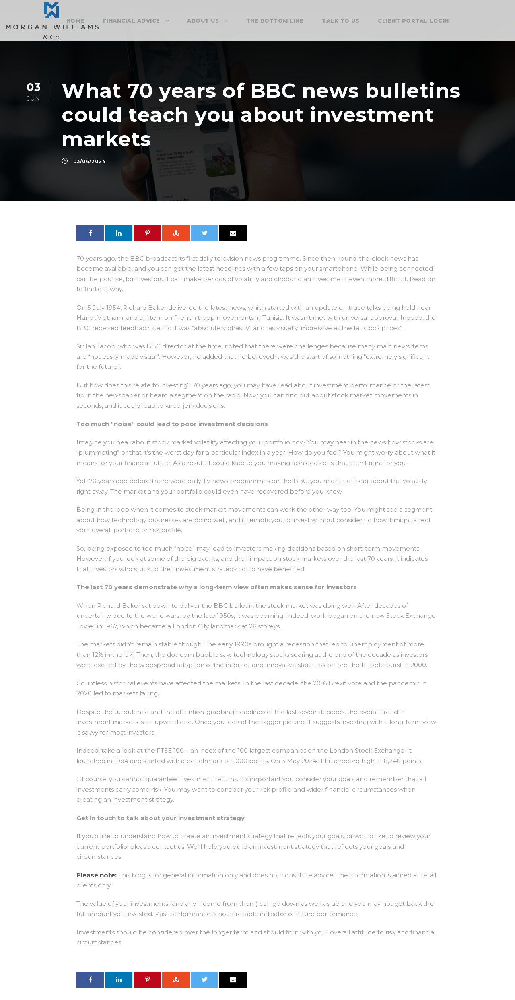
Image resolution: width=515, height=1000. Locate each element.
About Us (203, 20)
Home (75, 20)
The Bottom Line (275, 20)
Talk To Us (340, 20)
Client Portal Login (413, 20)
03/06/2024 (89, 161)
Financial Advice (131, 20)
